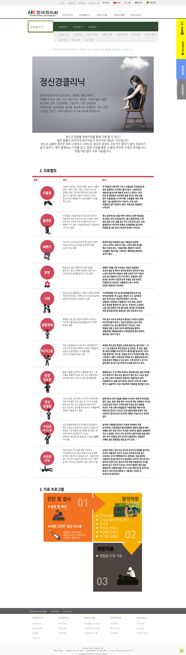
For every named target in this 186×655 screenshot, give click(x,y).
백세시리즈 (115, 628)
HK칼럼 (35, 633)
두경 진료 (78, 34)
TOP (182, 651)
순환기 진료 (91, 34)
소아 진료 (88, 40)
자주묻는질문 (142, 633)
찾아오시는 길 (94, 3)
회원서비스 (136, 14)
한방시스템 (102, 14)
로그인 (62, 3)
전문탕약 (114, 623)
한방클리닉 (84, 14)
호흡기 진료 (107, 34)
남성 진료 (62, 40)
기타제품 (114, 633)
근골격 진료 (122, 34)
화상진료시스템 (91, 633)
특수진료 (77, 27)
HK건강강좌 (37, 628)
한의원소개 (67, 14)
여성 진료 (76, 40)
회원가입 (72, 3)
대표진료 (92, 27)
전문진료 (62, 27)
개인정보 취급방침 (38, 611)
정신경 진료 (63, 34)
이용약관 (55, 611)
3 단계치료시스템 (91, 628)
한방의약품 (119, 14)
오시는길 (67, 611)
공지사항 (82, 3)
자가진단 (140, 628)
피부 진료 (136, 34)
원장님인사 (37, 623)
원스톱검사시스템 (92, 623)
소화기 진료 (150, 34)
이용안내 (36, 637)
